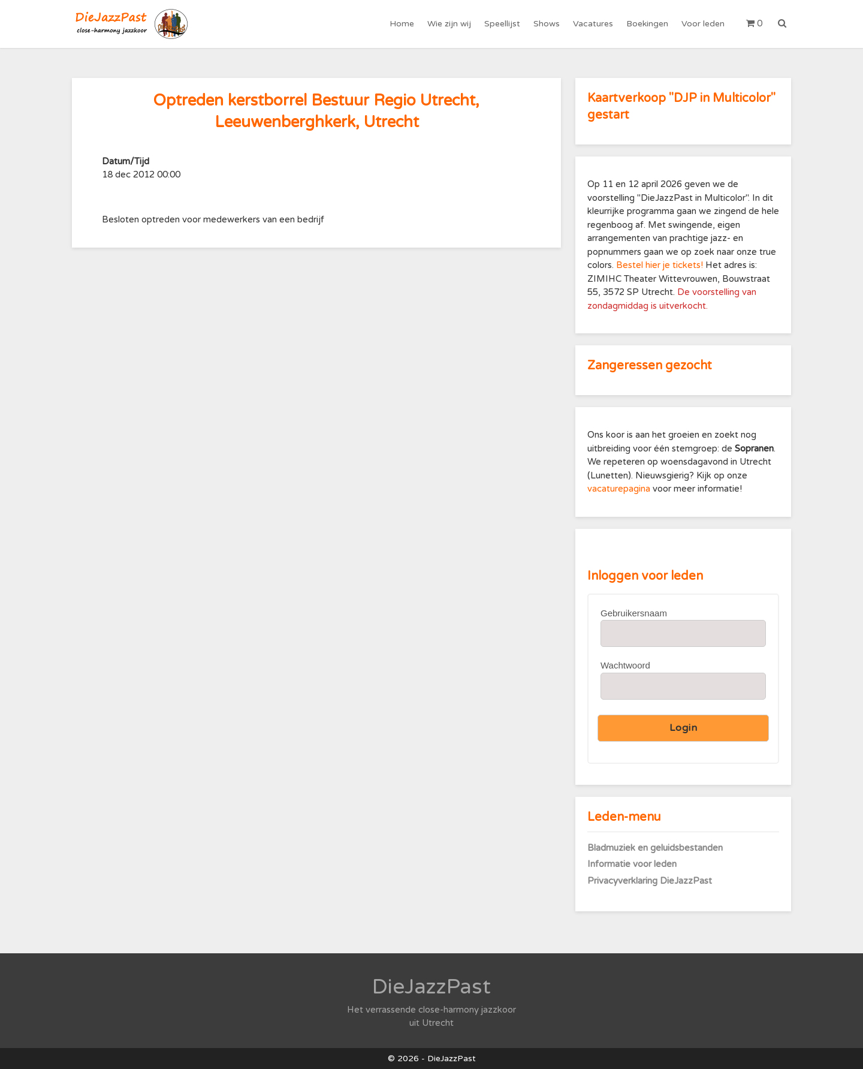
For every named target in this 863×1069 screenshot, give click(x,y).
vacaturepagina (620, 488)
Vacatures (593, 24)
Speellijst (502, 24)
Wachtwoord (625, 665)
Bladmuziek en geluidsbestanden (655, 847)
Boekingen (647, 24)
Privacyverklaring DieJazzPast (649, 880)
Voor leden (703, 24)
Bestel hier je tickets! (659, 265)
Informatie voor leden (632, 864)
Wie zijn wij (449, 24)
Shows (546, 24)
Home (402, 24)
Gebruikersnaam (634, 613)
